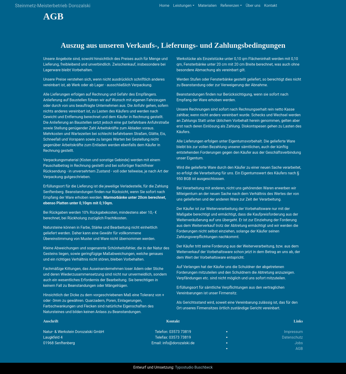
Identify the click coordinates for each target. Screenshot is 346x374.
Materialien (207, 5)
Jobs (299, 343)
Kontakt (270, 5)
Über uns (253, 5)
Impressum (293, 331)
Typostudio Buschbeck (194, 367)
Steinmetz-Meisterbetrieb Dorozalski (52, 5)
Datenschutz (292, 337)
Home (164, 5)
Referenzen (229, 5)
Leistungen (182, 5)
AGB (299, 348)
